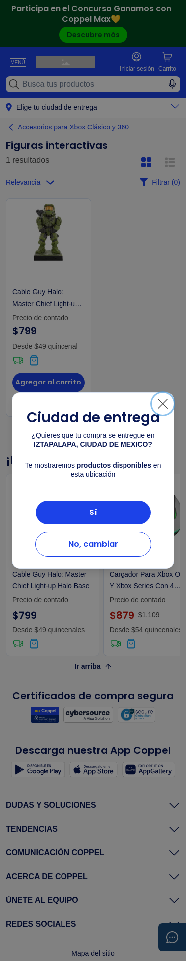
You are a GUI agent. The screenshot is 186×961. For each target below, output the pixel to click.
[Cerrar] (163, 404)
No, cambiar (93, 544)
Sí (93, 512)
